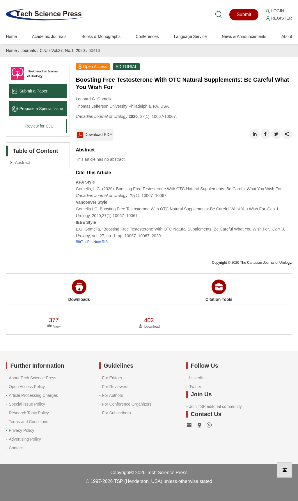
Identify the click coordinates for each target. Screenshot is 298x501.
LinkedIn (197, 378)
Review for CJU (39, 126)
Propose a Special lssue (37, 108)
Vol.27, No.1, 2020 (68, 50)
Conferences (147, 36)
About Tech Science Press (32, 378)
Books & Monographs (100, 36)
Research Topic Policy (29, 413)
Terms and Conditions (28, 421)
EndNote (94, 242)
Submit (244, 14)
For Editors (112, 378)
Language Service (190, 36)
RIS (105, 242)
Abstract (22, 162)
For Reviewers (115, 386)
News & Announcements (244, 36)
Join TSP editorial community (215, 406)
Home (11, 36)
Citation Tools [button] (218, 291)
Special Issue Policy (27, 404)
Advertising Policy (25, 439)
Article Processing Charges (33, 395)
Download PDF (94, 135)
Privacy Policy (21, 430)
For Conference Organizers (127, 404)
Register (279, 18)
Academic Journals (49, 36)
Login (275, 10)
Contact (16, 448)
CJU (43, 50)
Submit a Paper (29, 91)
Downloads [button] (79, 291)
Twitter (195, 386)
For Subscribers (116, 413)
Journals (28, 50)
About (286, 36)
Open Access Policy (27, 386)
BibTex (81, 242)
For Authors (112, 395)
